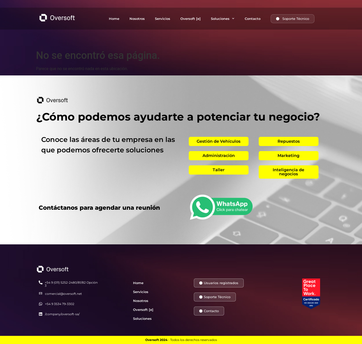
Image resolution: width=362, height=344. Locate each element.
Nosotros (137, 19)
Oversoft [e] (190, 19)
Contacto (252, 19)
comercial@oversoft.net (63, 294)
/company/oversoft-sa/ (62, 314)
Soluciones (222, 18)
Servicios (162, 19)
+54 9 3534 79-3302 (59, 304)
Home (114, 19)
